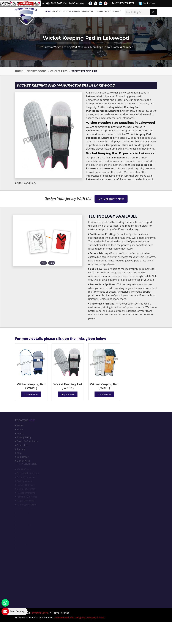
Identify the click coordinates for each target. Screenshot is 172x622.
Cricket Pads (59, 71)
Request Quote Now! (111, 199)
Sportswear (87, 11)
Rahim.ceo (147, 3)
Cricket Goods (36, 71)
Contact (116, 11)
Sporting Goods (102, 11)
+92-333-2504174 (123, 3)
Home (48, 11)
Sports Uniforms (71, 11)
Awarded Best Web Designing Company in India (79, 617)
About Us (57, 11)
